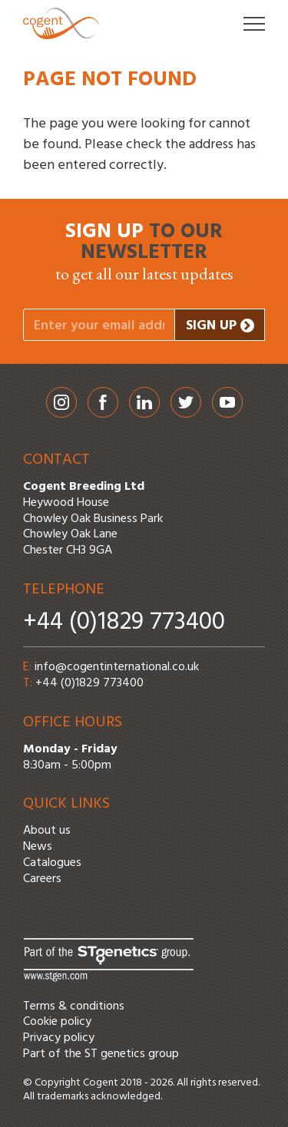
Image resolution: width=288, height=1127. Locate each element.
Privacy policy (58, 1038)
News (37, 847)
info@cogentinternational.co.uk (117, 667)
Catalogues (52, 863)
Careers (42, 879)
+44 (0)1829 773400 (124, 622)
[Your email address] (99, 325)
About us (47, 831)
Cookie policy (57, 1022)
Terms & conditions (73, 1006)
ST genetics (114, 1054)
